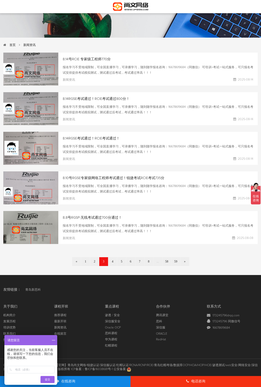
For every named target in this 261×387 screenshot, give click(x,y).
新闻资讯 (29, 45)
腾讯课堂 (162, 315)
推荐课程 (60, 315)
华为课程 (111, 339)
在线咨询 (65, 381)
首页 (12, 45)
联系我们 (9, 333)
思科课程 (111, 333)
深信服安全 (112, 321)
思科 (159, 321)
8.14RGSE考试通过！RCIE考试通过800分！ (96, 99)
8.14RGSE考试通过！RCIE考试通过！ (91, 138)
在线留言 (60, 333)
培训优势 (9, 327)
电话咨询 (195, 381)
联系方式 (214, 306)
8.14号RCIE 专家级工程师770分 (87, 59)
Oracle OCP (113, 327)
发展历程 (9, 321)
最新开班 (60, 321)
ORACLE (161, 333)
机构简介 (9, 315)
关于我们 (10, 306)
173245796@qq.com (226, 315)
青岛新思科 (33, 289)
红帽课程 (111, 345)
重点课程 (112, 306)
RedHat (161, 339)
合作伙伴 (163, 306)
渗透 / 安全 (112, 315)
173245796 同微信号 (226, 321)
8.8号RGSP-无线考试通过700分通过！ (92, 217)
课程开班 (61, 306)
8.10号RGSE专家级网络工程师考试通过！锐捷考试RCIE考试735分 (113, 178)
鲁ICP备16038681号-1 (99, 369)
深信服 (160, 327)
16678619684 (221, 327)
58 (166, 261)
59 (175, 261)
